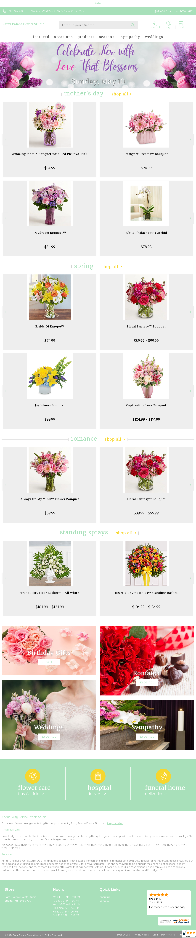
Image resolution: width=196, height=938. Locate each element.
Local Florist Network (164, 934)
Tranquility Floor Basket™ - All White (49, 593)
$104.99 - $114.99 (146, 419)
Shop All (119, 94)
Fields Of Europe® (49, 326)
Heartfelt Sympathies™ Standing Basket (146, 593)
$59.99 (50, 513)
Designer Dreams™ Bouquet (146, 154)
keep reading (115, 823)
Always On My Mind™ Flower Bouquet (49, 499)
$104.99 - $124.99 (50, 606)
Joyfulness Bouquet (50, 405)
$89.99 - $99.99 (146, 340)
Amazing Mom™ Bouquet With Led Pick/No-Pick (49, 154)
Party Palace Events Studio (23, 24)
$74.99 (146, 168)
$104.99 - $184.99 (146, 606)
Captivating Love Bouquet (146, 405)
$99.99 (50, 419)
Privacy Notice (141, 934)
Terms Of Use (123, 934)
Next (191, 139)
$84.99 (49, 168)
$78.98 (146, 246)
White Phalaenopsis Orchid (146, 233)
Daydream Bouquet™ (50, 233)
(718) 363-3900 (16, 11)
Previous (5, 139)
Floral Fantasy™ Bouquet (146, 326)
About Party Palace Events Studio (24, 817)
